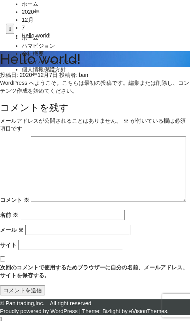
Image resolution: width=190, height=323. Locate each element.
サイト (8, 245)
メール (12, 230)
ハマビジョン (38, 46)
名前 (9, 215)
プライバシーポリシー (49, 61)
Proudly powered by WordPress (39, 311)
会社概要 (33, 53)
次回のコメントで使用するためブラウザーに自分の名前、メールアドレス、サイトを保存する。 (94, 271)
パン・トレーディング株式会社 (44, 4)
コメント (14, 200)
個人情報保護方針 (44, 69)
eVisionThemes (148, 311)
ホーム (30, 38)
